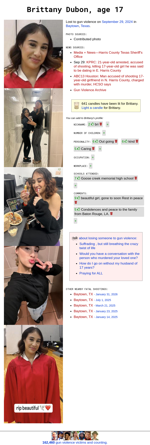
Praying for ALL (91, 273)
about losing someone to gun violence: (104, 238)
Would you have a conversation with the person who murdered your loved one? (109, 256)
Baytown (72, 26)
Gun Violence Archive (90, 90)
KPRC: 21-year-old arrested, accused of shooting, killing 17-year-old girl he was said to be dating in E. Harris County (108, 66)
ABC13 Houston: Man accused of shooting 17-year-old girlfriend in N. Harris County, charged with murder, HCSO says (109, 80)
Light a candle (92, 108)
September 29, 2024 (117, 22)
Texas (85, 26)
